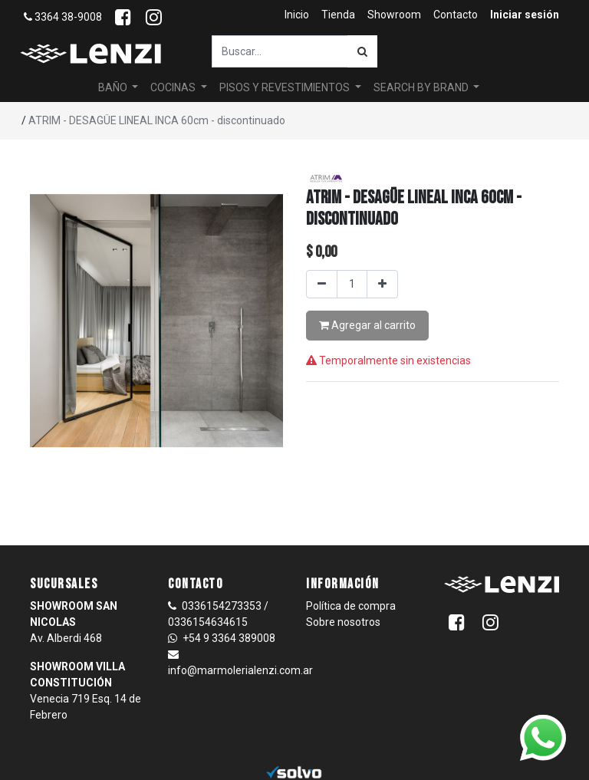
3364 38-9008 (63, 17)
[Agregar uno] (382, 284)
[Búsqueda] (362, 51)
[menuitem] (296, 15)
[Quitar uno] (321, 284)
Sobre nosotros (343, 622)
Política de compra (351, 606)
